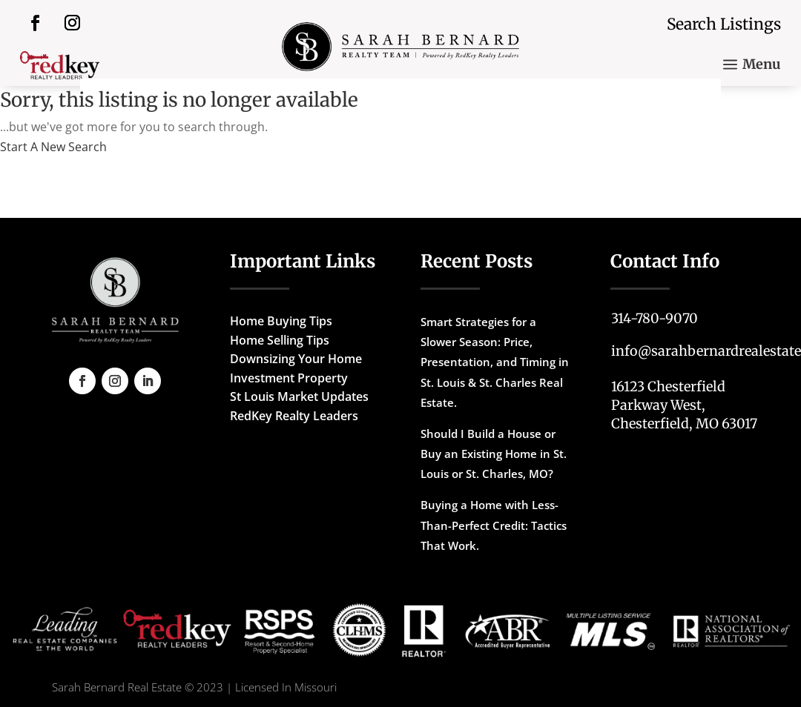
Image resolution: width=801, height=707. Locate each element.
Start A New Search (53, 147)
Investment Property (289, 378)
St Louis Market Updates (299, 396)
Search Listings (724, 24)
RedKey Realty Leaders (294, 416)
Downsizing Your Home (296, 359)
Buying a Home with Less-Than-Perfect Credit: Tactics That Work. (494, 524)
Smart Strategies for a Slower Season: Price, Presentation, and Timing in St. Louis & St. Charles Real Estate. (495, 362)
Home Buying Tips (281, 321)
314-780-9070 (654, 318)
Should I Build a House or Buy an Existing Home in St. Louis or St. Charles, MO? (494, 453)
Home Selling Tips (279, 340)
